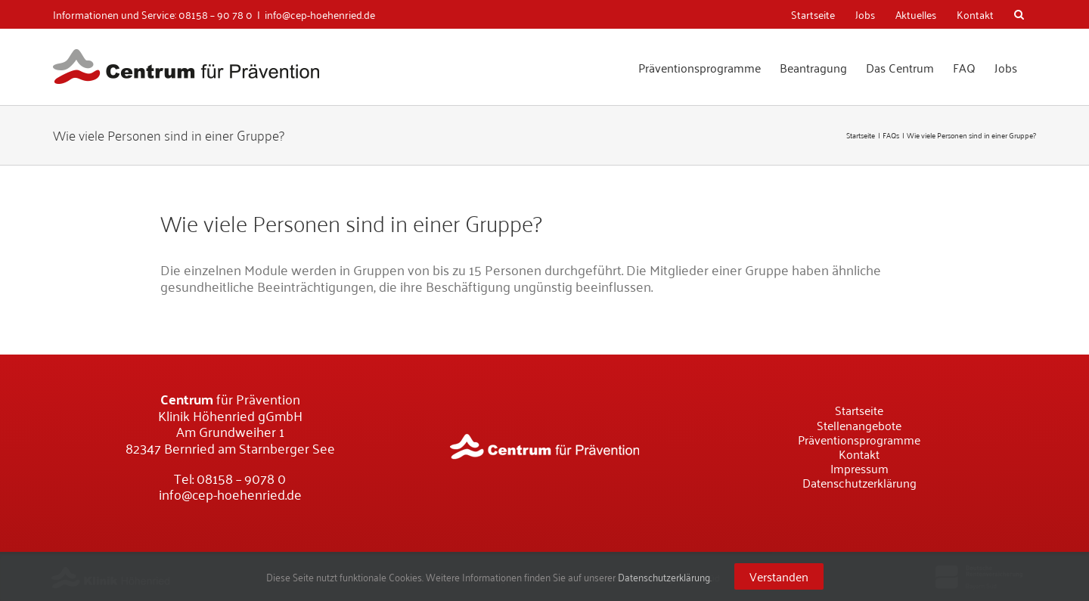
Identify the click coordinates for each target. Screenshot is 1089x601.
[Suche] (1020, 14)
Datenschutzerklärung (664, 576)
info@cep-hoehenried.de (320, 14)
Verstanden (778, 576)
